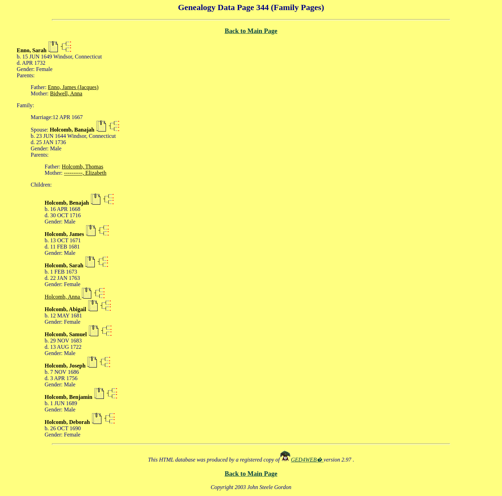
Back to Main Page (251, 30)
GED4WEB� (307, 460)
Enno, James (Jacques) (73, 87)
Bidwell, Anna (66, 93)
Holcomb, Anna (63, 297)
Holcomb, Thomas (82, 167)
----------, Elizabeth (85, 173)
